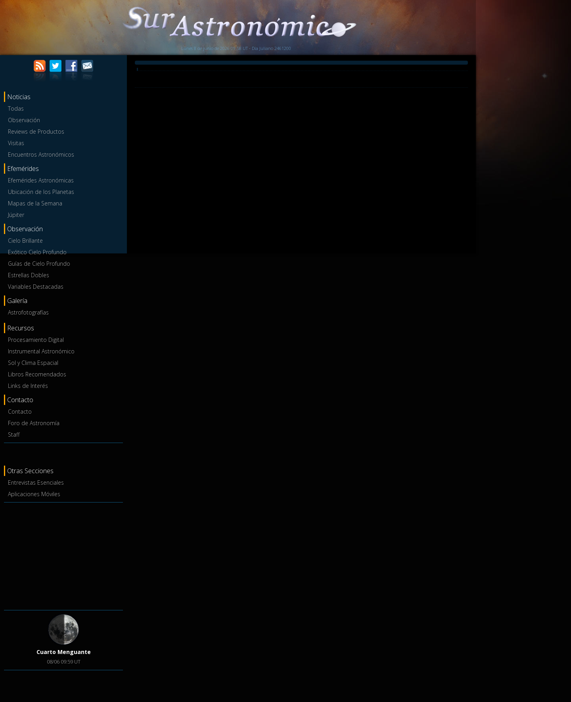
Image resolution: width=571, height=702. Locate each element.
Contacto (20, 411)
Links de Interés (28, 385)
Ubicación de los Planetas (41, 192)
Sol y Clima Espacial (33, 362)
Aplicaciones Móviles (34, 494)
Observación (24, 120)
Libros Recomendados (37, 374)
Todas (16, 108)
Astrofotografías (28, 312)
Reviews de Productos (36, 131)
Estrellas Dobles (28, 275)
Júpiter (16, 215)
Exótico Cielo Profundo (37, 252)
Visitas (16, 143)
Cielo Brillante (25, 240)
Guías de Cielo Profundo (39, 263)
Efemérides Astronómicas (41, 180)
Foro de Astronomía (33, 423)
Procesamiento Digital (36, 339)
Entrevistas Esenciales (36, 482)
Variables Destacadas (35, 286)
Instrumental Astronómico (41, 351)
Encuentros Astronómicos (41, 154)
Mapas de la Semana (35, 203)
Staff (13, 434)
